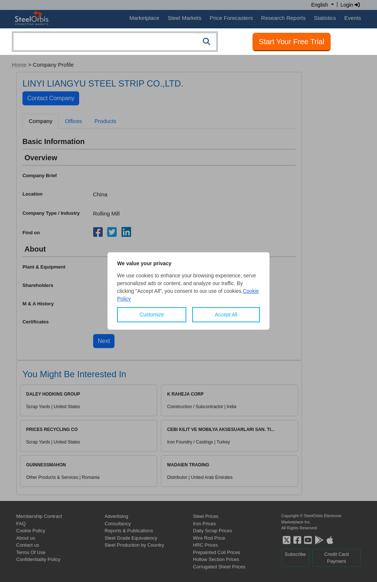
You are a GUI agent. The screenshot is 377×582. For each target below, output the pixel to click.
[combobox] (114, 41)
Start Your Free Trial (291, 42)
